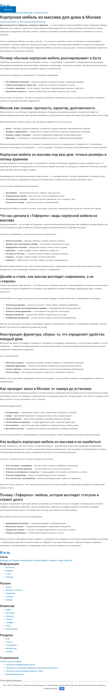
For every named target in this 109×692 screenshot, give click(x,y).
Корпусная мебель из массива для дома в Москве (23, 22)
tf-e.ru (5, 5)
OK (62, 688)
